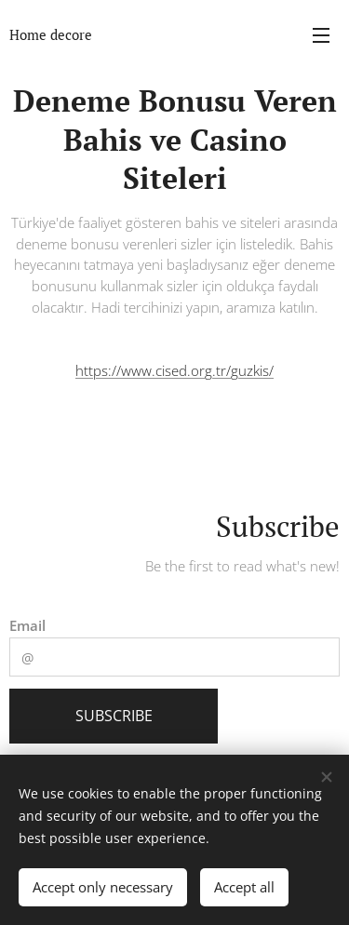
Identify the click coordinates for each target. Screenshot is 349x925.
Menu (321, 35)
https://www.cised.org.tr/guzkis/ (174, 370)
